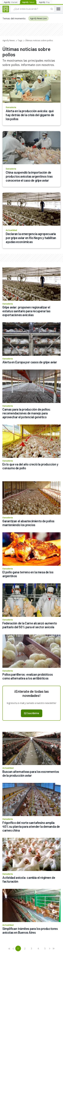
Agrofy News (9, 40)
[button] (9, 948)
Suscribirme (31, 713)
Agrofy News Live (38, 18)
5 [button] (45, 948)
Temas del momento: (14, 18)
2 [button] (25, 948)
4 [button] (38, 948)
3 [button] (31, 948)
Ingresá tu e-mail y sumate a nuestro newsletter (31, 703)
